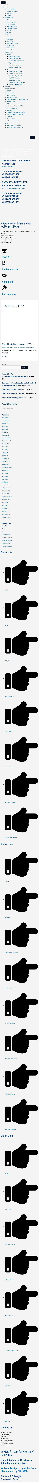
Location (9, 15)
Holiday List (10, 45)
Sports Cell (10, 110)
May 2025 (5, 429)
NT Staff (9, 30)
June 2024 (5, 450)
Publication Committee (13, 121)
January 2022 (6, 514)
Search (4, 364)
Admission (10, 37)
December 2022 (6, 491)
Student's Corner (22, 347)
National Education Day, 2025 (12, 398)
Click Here (8, 1445)
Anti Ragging (9, 294)
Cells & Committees (10, 88)
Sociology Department (15, 84)
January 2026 (6, 417)
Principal (9, 20)
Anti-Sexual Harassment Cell (15, 106)
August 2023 (5, 470)
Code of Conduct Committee (15, 114)
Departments (8, 52)
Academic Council (12, 26)
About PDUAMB (11, 9)
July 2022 (5, 502)
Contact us (10, 13)
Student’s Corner (11, 50)
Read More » (5, 357)
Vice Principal (11, 24)
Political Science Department (17, 82)
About (6, 7)
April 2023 (5, 482)
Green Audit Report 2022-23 (15, 127)
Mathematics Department (16, 60)
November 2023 (6, 464)
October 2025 (6, 420)
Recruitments (6, 534)
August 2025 (5, 423)
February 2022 (6, 511)
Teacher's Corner (7, 540)
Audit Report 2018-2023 (14, 125)
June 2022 (5, 505)
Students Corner (10, 269)
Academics (8, 32)
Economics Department (15, 73)
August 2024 (5, 444)
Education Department (15, 76)
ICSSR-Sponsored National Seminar (14, 376)
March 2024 (5, 458)
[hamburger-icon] (3, 2)
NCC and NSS (11, 95)
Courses (9, 35)
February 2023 (6, 488)
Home (6, 4)
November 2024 (6, 438)
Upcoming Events (7, 546)
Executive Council (12, 28)
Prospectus (10, 39)
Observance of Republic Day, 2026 (13, 394)
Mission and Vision (12, 11)
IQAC (6, 123)
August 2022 (5, 499)
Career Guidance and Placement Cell (17, 99)
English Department (14, 78)
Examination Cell (12, 119)
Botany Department (14, 56)
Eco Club (9, 116)
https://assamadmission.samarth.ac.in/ (13, 188)
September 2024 (7, 441)
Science (9, 54)
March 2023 (5, 485)
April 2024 (5, 455)
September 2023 (7, 467)
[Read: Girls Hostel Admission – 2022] (19, 327)
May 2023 (5, 479)
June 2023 (5, 476)
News (15, 347)
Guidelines (10, 41)
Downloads (5, 526)
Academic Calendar (12, 43)
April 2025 (5, 432)
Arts (8, 69)
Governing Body (11, 22)
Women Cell (10, 93)
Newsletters (10, 47)
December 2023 (6, 461)
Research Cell (11, 101)
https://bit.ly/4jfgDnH (8, 166)
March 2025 (5, 435)
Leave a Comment (7, 347)
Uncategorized (6, 543)
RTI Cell (9, 104)
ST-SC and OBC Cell (12, 108)
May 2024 (5, 452)
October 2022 (6, 494)
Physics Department (15, 63)
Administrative (9, 17)
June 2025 (5, 426)
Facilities (7, 86)
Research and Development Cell (16, 112)
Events (4, 529)
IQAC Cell (9, 91)
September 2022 (7, 496)
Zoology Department (15, 67)
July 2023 (5, 473)
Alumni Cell (8, 281)
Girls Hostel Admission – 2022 (17, 344)
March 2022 (5, 508)
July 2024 (5, 447)
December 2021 (6, 517)
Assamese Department (15, 71)
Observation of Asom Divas (11, 390)
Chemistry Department (15, 58)
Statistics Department (15, 65)
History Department (14, 80)
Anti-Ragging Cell (12, 97)
